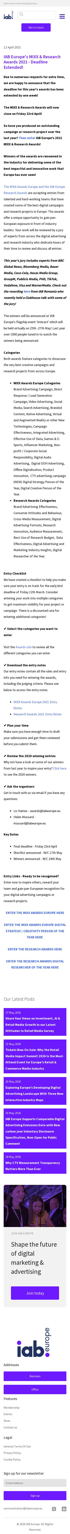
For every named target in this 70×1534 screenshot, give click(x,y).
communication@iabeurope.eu (23, 1508)
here (27, 291)
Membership (11, 1407)
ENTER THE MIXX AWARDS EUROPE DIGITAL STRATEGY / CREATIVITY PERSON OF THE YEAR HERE (35, 931)
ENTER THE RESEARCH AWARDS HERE (35, 949)
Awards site (24, 647)
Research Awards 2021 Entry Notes (38, 714)
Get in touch (36, 27)
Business (35, 1376)
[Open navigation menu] (62, 16)
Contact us (10, 1427)
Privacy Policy (12, 1453)
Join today (35, 1293)
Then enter (27, 138)
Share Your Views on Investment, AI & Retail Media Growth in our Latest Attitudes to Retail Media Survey (32, 1024)
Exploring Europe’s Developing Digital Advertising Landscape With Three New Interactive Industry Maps (34, 1093)
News (7, 1420)
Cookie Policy (12, 1459)
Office (35, 1389)
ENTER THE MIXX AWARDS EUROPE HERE (35, 913)
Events (8, 1414)
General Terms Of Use (17, 1446)
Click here (59, 768)
